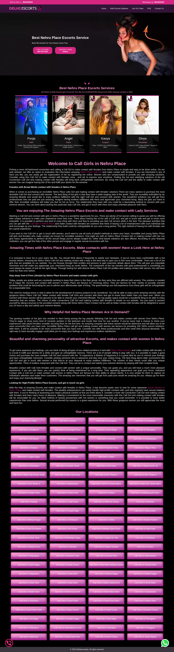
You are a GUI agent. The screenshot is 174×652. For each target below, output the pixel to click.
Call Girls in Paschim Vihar (106, 448)
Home (104, 8)
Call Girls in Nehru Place (42, 223)
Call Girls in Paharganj (145, 430)
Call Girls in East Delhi (68, 574)
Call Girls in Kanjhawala (145, 592)
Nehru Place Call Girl (91, 172)
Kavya (105, 138)
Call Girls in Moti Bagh (106, 619)
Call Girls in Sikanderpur (67, 484)
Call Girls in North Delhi (145, 583)
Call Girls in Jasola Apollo (145, 637)
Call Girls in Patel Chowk (106, 610)
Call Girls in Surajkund (29, 430)
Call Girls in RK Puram (68, 529)
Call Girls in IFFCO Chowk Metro (106, 484)
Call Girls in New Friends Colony (106, 511)
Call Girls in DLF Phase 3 (145, 475)
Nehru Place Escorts (121, 350)
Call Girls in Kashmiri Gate (67, 556)
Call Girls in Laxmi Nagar (29, 565)
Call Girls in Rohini (145, 547)
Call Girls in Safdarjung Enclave (145, 493)
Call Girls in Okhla (106, 520)
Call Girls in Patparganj (29, 556)
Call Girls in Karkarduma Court (67, 628)
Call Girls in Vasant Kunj (145, 457)
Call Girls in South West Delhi (29, 610)
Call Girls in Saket (106, 457)
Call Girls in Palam (106, 493)
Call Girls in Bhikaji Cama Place (106, 529)
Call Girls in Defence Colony (106, 502)
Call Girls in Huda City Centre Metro (145, 484)
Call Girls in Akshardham (145, 556)
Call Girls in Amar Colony (106, 637)
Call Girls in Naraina (67, 547)
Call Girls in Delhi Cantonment (106, 583)
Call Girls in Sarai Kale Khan (67, 637)
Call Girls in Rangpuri (145, 628)
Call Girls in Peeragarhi (145, 619)
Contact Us (159, 8)
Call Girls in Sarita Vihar (145, 601)
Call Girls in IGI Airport (29, 439)
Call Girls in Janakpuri (67, 448)
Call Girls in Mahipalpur (67, 439)
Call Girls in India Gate (145, 529)
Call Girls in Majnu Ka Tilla (106, 538)
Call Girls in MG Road (106, 466)
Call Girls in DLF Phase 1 (106, 475)
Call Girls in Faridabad (145, 421)
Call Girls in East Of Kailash (29, 529)
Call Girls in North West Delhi (106, 592)
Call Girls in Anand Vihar (106, 556)
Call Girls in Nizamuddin (145, 511)
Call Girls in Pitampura (29, 628)
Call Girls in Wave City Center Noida (29, 475)
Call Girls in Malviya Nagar (29, 520)
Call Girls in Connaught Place (68, 430)
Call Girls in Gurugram (106, 421)
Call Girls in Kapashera (29, 574)
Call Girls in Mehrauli (29, 637)
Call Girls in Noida (68, 421)
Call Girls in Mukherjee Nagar (68, 538)
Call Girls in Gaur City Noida (67, 475)
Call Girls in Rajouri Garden (106, 547)
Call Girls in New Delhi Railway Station (106, 565)
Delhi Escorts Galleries (119, 8)
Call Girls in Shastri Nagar (106, 574)
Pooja (31, 138)
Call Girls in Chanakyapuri (145, 439)
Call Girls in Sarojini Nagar (67, 619)
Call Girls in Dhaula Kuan (29, 547)
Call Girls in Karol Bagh (106, 430)
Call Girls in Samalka (106, 628)
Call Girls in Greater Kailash (145, 520)
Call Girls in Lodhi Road (67, 502)
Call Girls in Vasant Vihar (29, 493)
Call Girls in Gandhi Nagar (145, 574)
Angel (68, 138)
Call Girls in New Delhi (68, 583)
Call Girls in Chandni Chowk (145, 610)
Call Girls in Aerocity (106, 439)
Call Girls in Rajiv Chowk (68, 610)
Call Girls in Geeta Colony (67, 565)
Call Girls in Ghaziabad (29, 466)
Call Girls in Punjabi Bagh (67, 511)
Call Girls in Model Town (29, 592)
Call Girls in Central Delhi (145, 565)
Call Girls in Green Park (67, 493)
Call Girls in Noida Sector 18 (145, 466)
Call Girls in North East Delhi (67, 592)
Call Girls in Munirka (145, 502)
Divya (143, 138)
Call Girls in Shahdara (145, 538)
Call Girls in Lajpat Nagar (29, 457)
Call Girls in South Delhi (67, 601)
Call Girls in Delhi (29, 421)
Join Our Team (137, 8)
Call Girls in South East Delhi (106, 601)
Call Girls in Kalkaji (29, 502)
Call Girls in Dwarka (29, 448)
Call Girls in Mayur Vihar (145, 448)
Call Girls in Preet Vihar (28, 583)
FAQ (149, 8)
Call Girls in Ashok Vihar (29, 538)
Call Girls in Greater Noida (67, 466)
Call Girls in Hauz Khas (29, 511)
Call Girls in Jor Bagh (28, 619)
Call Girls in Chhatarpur (67, 520)
